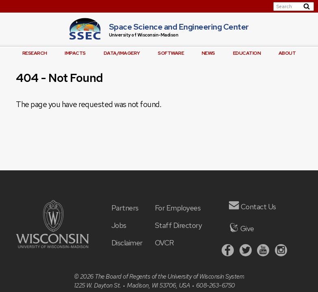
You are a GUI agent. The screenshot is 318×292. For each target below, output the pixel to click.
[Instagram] (281, 251)
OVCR (164, 242)
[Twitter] (246, 251)
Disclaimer (127, 242)
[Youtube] (263, 251)
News (208, 53)
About (287, 53)
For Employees (178, 208)
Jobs (118, 225)
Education (247, 53)
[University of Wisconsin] (52, 245)
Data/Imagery (122, 53)
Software (171, 53)
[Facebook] (228, 251)
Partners (125, 208)
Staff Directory (178, 225)
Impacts (75, 53)
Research (34, 53)
